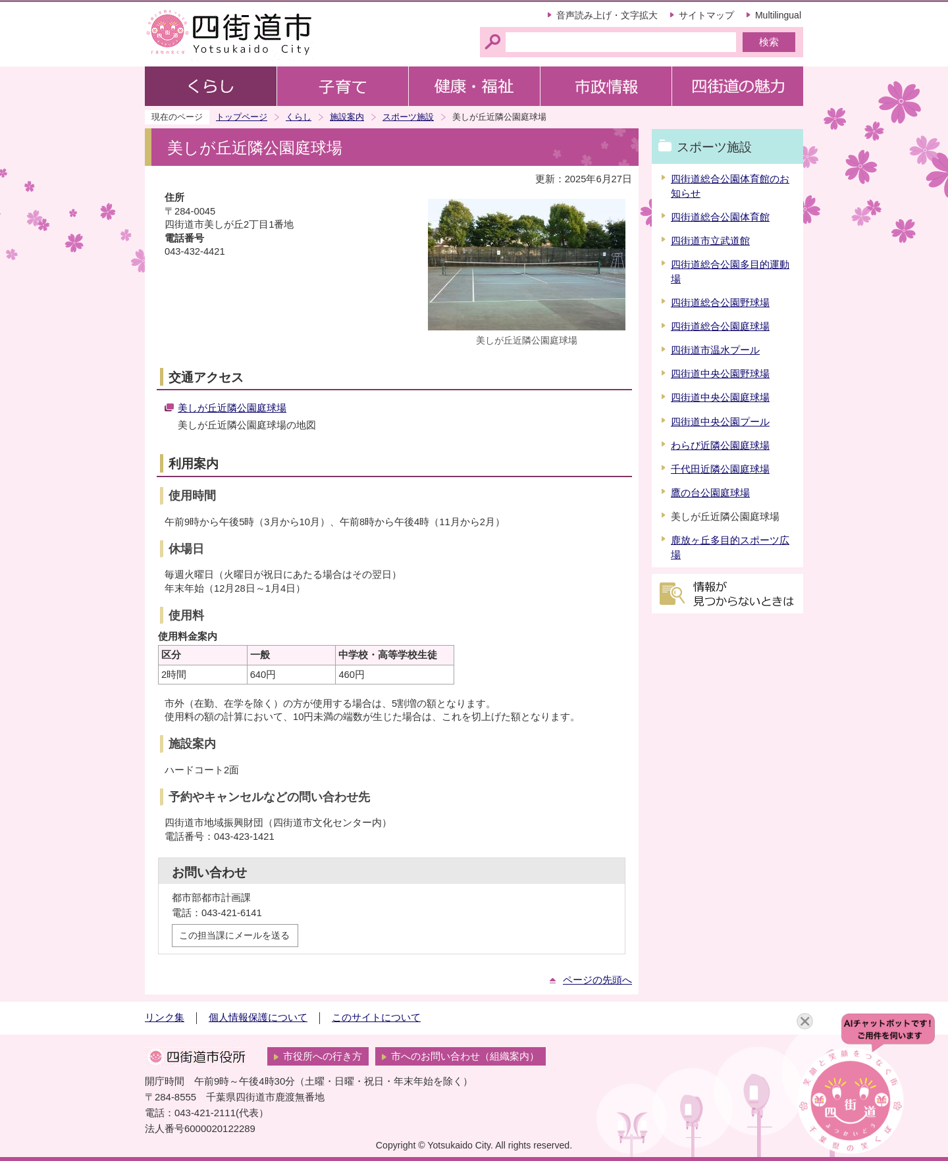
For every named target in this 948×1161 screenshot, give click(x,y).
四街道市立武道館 (710, 241)
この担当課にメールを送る (234, 935)
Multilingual (778, 15)
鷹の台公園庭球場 (710, 493)
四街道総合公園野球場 (720, 302)
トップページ (241, 117)
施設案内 (347, 117)
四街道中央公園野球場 (720, 374)
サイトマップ (706, 15)
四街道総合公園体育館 (720, 217)
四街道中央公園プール (720, 422)
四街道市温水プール (715, 350)
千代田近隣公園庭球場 (720, 469)
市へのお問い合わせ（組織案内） (465, 1056)
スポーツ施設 (408, 117)
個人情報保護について (258, 1017)
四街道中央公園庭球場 (720, 397)
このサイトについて (376, 1017)
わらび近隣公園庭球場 (720, 445)
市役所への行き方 (322, 1056)
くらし (298, 117)
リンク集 (164, 1017)
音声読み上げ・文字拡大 (607, 15)
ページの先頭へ (597, 980)
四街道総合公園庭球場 (720, 326)
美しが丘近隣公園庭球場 (232, 408)
